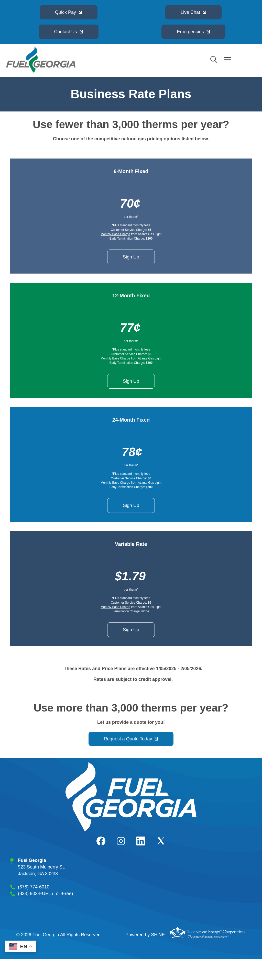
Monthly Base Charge (115, 234)
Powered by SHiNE (145, 934)
